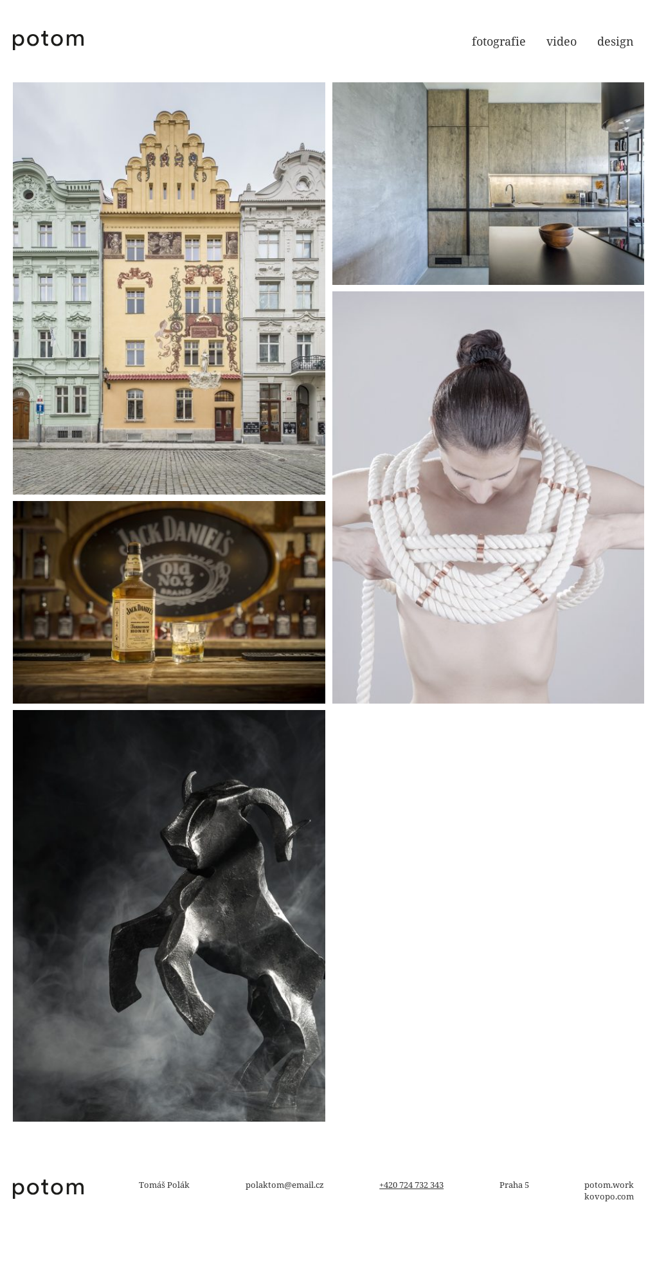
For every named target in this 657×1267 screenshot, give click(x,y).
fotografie (499, 41)
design (615, 41)
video (561, 41)
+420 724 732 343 (411, 1184)
